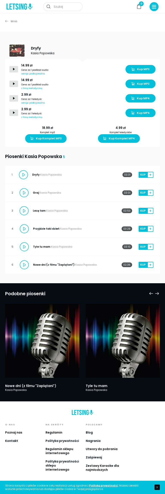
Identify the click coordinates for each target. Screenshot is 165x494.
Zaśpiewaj (94, 457)
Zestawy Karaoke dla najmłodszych (102, 468)
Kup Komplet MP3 (46, 138)
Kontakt (11, 441)
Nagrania (93, 441)
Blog (89, 432)
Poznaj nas (13, 432)
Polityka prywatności (62, 441)
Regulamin (54, 432)
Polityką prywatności (103, 485)
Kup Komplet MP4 (119, 138)
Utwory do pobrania (102, 449)
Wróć (11, 21)
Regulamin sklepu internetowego (59, 451)
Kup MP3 (140, 69)
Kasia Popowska (42, 53)
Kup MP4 (140, 98)
